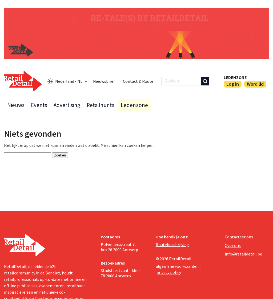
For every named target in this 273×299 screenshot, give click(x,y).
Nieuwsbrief (104, 81)
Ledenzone (235, 77)
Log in (232, 84)
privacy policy (168, 272)
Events (39, 105)
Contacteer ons (239, 236)
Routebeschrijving (172, 244)
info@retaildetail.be (243, 254)
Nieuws (16, 105)
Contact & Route (138, 81)
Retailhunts (100, 105)
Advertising (67, 105)
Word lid (255, 84)
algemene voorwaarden (177, 266)
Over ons (233, 245)
